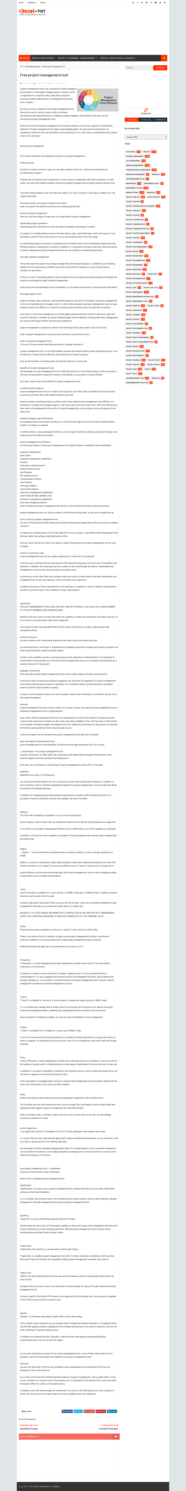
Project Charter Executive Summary (140, 206)
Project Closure (29, 64)
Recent (132, 120)
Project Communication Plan (137, 229)
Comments (160, 120)
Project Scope (154, 360)
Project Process (133, 319)
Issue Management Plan (135, 179)
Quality (147, 369)
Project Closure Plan (135, 220)
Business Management (135, 156)
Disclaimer (32, 3)
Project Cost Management (136, 247)
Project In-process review (136, 283)
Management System (134, 188)
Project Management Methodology (140, 297)
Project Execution (133, 274)
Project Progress (133, 333)
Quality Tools (131, 374)
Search (160, 68)
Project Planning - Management (76, 58)
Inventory (156, 174)
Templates (156, 378)
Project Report (132, 346)
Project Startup (132, 364)
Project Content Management (138, 233)
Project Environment (134, 265)
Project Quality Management (137, 337)
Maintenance (131, 183)
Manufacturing (132, 192)
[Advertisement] (93, 37)
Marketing (151, 192)
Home (21, 3)
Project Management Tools (137, 301)
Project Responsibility (135, 355)
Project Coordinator (134, 242)
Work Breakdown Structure (137, 383)
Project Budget (154, 197)
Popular (146, 120)
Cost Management (133, 161)
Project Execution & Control (117, 58)
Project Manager (133, 306)
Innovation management (135, 174)
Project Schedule (133, 360)
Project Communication (135, 224)
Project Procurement (135, 324)
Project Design (132, 251)
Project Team (131, 369)
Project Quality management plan (139, 342)
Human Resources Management (138, 170)
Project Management (58, 83)
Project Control (133, 238)
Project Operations (134, 310)
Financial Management (135, 165)
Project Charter (132, 201)
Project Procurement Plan (137, 328)
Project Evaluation (133, 269)
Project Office (153, 306)
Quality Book (146, 113)
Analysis (146, 152)
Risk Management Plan (135, 378)
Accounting (130, 152)
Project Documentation (135, 260)
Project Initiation (42, 58)
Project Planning (133, 315)
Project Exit (152, 274)
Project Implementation (135, 278)
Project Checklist (133, 211)
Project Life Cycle (151, 287)
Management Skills (151, 183)
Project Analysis (133, 197)
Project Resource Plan (135, 351)
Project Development (134, 256)
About (42, 3)
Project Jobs (131, 287)
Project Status (153, 364)
